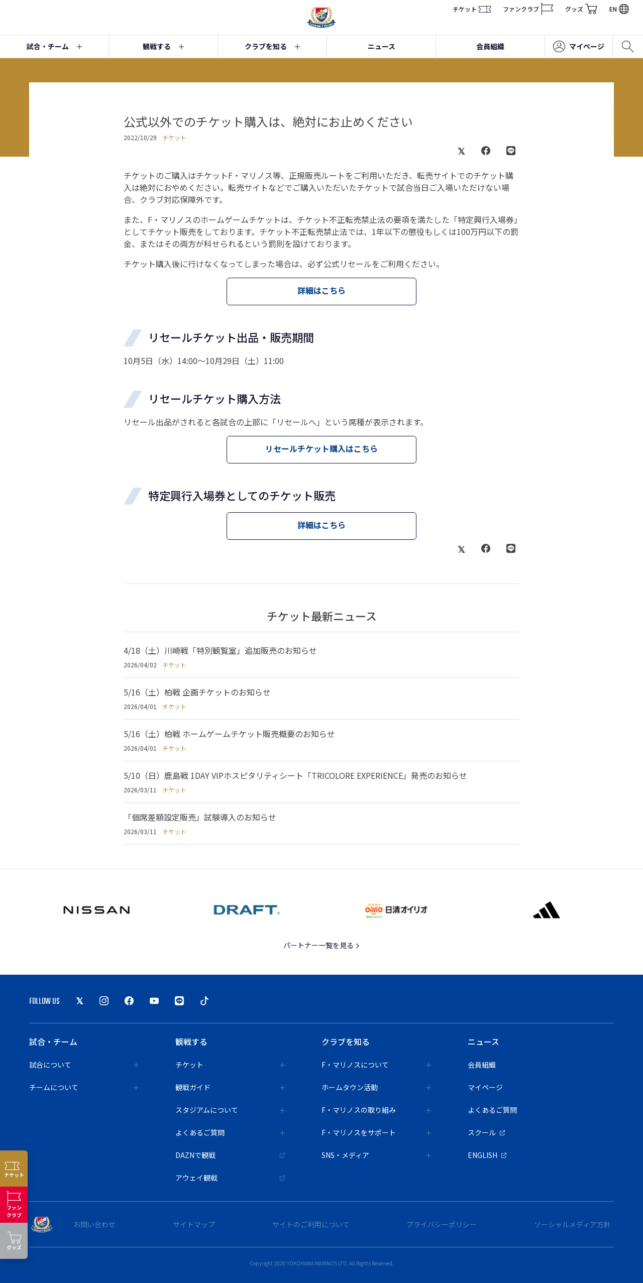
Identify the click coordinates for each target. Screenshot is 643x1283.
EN (619, 9)
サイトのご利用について (311, 1224)
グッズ (581, 9)
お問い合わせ (94, 1224)
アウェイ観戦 (230, 1178)
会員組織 (490, 46)
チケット (472, 9)
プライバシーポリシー (441, 1224)
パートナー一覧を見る (321, 945)
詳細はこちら (321, 290)
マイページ (578, 47)
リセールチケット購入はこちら (321, 448)
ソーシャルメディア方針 (572, 1224)
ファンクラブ (528, 9)
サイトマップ (194, 1224)
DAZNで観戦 (230, 1155)
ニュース (381, 46)
